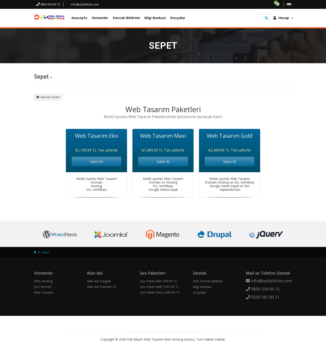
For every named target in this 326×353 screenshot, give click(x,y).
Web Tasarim (43, 292)
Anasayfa (79, 17)
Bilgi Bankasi (155, 17)
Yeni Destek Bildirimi (208, 281)
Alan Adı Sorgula (99, 281)
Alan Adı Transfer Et (101, 287)
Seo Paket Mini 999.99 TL (158, 281)
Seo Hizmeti (43, 287)
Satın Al (96, 161)
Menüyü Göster (48, 97)
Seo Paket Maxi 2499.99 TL (160, 292)
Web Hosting (43, 281)
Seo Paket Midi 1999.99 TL (159, 287)
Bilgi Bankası (202, 287)
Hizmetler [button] (100, 17)
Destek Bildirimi (126, 17)
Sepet (45, 252)
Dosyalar (177, 17)
